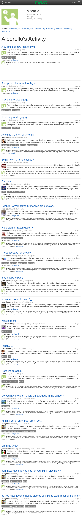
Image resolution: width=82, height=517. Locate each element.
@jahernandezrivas (22, 449)
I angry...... (7, 345)
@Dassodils (14, 138)
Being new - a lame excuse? (17, 159)
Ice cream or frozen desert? (17, 227)
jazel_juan (5, 281)
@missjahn (13, 424)
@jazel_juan (14, 281)
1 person (16, 60)
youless (4, 399)
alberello (5, 50)
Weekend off (8, 320)
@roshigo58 (14, 231)
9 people (17, 334)
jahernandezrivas (8, 449)
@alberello (12, 50)
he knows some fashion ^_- (16, 299)
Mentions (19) (50, 29)
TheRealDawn (7, 324)
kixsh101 (5, 184)
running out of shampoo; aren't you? (21, 420)
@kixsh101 (12, 184)
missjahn (5, 424)
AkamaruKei (6, 349)
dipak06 (4, 209)
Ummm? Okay (9, 445)
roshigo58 (5, 231)
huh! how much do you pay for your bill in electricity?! (31, 470)
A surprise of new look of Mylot (18, 46)
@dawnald (16, 324)
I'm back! (6, 181)
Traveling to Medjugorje (14, 99)
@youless (11, 399)
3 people (17, 148)
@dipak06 (11, 209)
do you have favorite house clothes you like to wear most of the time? (40, 495)
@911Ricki (12, 163)
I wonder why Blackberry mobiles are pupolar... (28, 205)
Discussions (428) (14, 29)
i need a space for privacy (16, 252)
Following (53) (5, 31)
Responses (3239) (27, 29)
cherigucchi (6, 256)
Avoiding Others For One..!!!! (17, 134)
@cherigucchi (16, 256)
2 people (12, 153)
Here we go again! (11, 370)
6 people (17, 409)
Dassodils (5, 138)
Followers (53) (67, 29)
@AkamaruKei (16, 349)
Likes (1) (59, 29)
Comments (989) (39, 29)
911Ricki (4, 163)
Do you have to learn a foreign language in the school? (32, 395)
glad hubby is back (12, 277)
